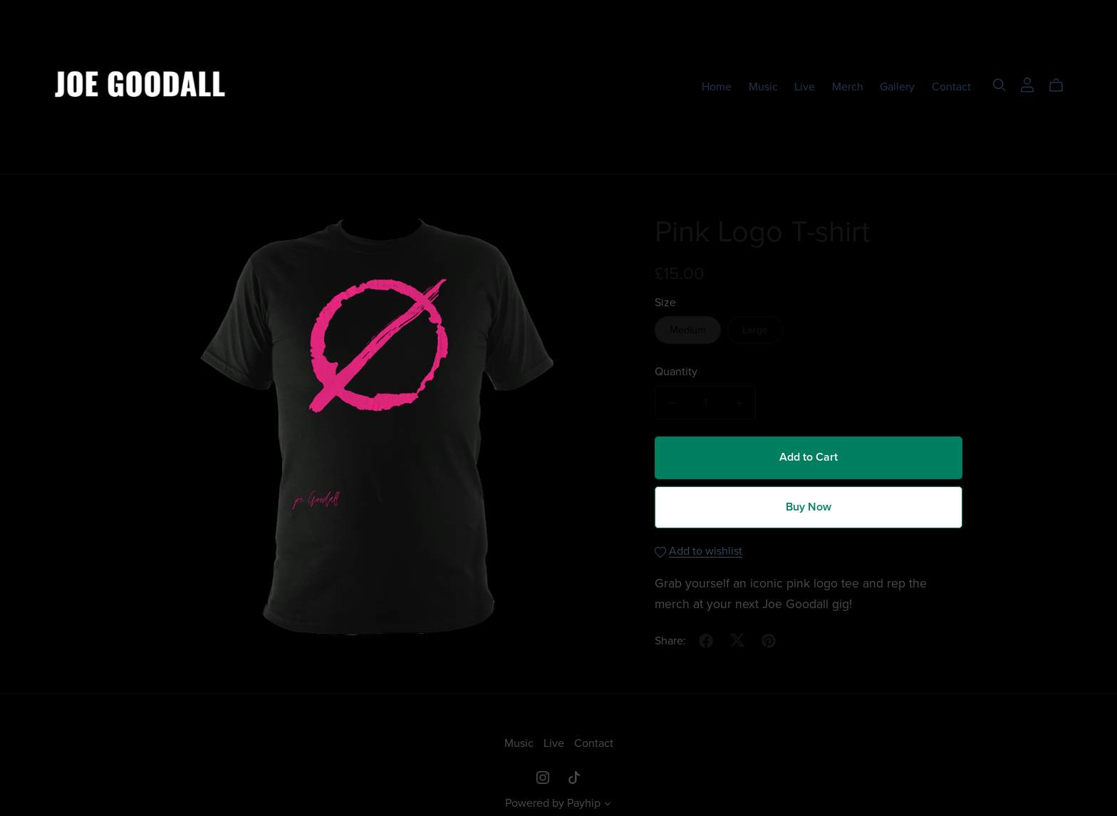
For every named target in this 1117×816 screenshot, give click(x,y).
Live (804, 86)
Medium (688, 330)
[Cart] (1061, 85)
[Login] (1027, 83)
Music (763, 86)
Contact (951, 86)
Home (717, 86)
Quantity (676, 372)
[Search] (999, 85)
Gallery (897, 86)
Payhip (584, 803)
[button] (607, 805)
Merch (847, 86)
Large (755, 330)
